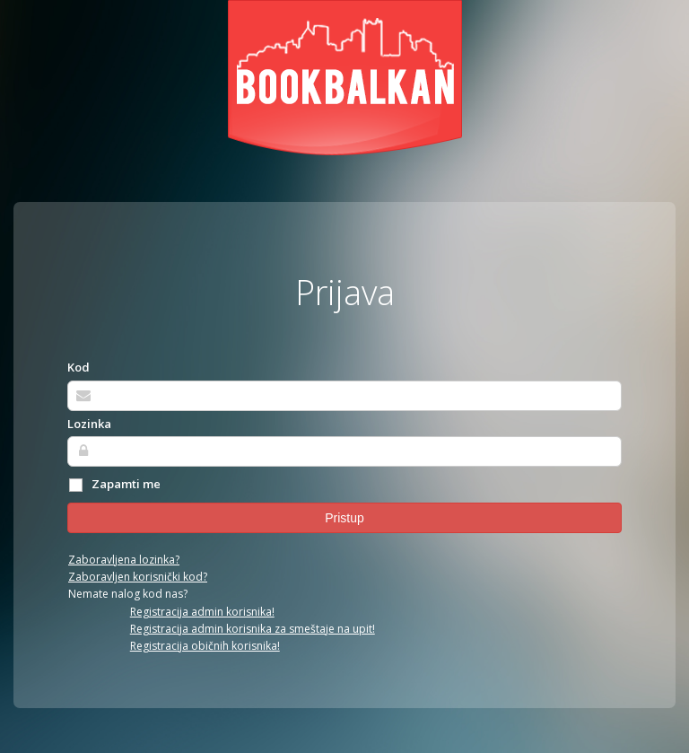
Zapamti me (114, 485)
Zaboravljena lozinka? (123, 559)
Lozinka (89, 424)
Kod (78, 367)
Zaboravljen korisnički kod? (137, 576)
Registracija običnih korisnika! (205, 645)
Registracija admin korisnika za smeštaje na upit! (252, 628)
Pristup (344, 518)
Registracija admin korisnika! (202, 611)
